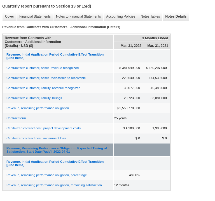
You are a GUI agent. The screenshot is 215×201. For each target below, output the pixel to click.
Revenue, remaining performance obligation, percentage (46, 175)
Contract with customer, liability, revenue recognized (43, 88)
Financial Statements (34, 17)
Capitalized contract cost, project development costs (43, 128)
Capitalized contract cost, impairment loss (36, 138)
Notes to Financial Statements (77, 17)
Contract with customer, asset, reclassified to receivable (46, 78)
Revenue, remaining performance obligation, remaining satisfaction (54, 185)
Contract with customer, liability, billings (34, 98)
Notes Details (174, 17)
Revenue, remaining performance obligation (37, 108)
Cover (8, 17)
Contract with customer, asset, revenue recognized (42, 68)
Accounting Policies (119, 17)
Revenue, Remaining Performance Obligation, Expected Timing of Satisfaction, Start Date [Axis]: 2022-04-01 (56, 150)
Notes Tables (149, 17)
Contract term (16, 118)
